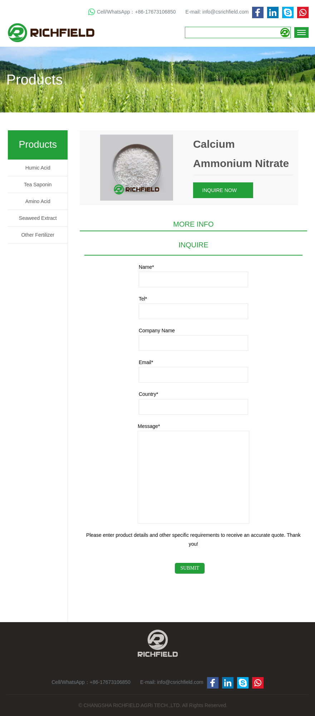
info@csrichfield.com (225, 12)
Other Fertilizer (37, 235)
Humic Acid (37, 168)
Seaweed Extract (38, 218)
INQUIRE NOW (222, 190)
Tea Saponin (38, 184)
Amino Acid (37, 201)
